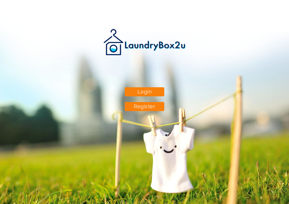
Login (144, 92)
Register (144, 106)
